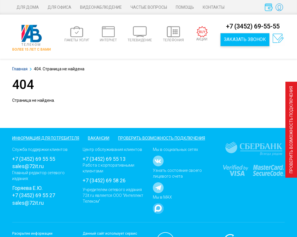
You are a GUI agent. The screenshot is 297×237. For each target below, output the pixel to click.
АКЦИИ (202, 33)
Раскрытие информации (32, 233)
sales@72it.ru (28, 166)
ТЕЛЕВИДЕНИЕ (140, 34)
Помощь (185, 7)
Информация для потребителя (45, 138)
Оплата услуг (270, 8)
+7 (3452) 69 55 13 (104, 159)
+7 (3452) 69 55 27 (33, 195)
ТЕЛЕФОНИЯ (173, 34)
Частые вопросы (149, 7)
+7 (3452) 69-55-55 (253, 26)
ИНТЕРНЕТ (108, 34)
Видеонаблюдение (101, 7)
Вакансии (98, 138)
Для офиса (59, 7)
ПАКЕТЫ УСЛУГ (76, 34)
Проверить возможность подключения (291, 129)
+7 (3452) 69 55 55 (33, 159)
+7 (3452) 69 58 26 (104, 180)
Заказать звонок (245, 39)
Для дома (28, 7)
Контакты (213, 7)
